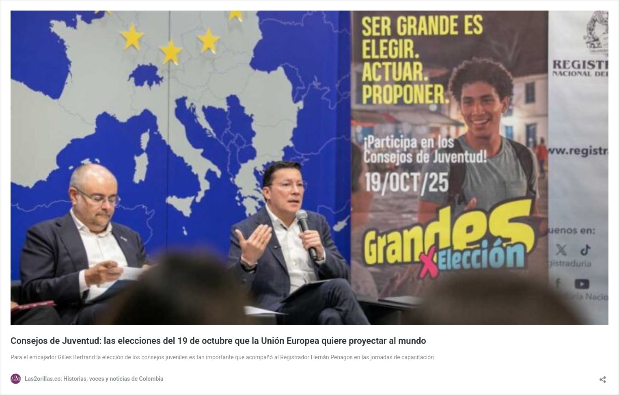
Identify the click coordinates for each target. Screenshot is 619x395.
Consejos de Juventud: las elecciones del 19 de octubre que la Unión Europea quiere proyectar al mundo (218, 341)
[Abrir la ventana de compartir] (602, 377)
